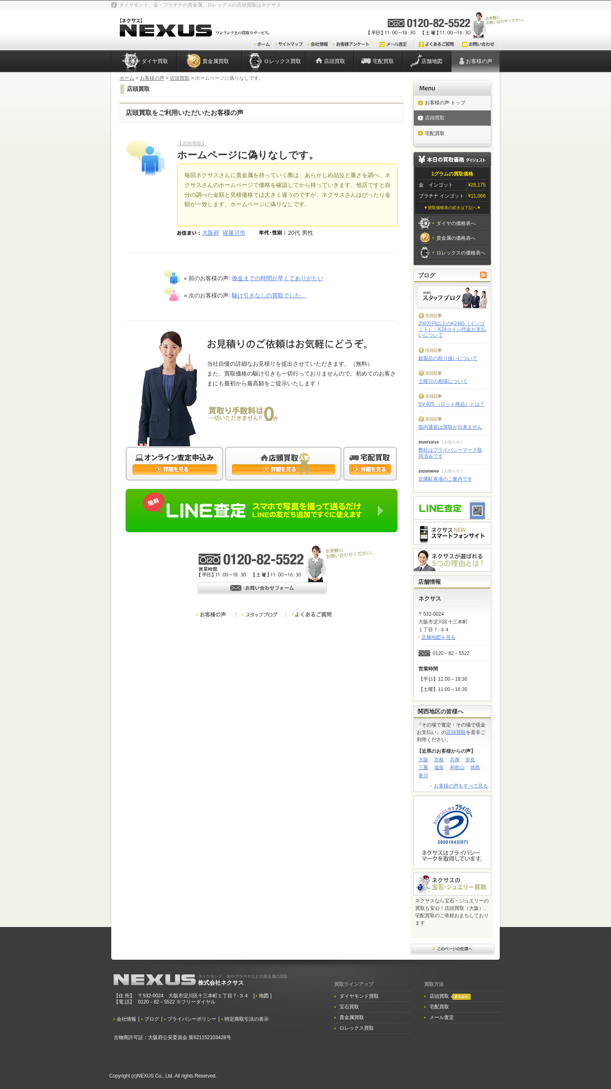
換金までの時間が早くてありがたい (277, 278)
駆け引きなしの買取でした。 (269, 295)
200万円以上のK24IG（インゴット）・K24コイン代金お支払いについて (452, 329)
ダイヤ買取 (155, 61)
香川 (423, 775)
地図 (264, 996)
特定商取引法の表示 (247, 1019)
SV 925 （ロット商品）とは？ (451, 404)
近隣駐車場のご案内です (445, 479)
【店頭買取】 (192, 143)
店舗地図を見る (438, 637)
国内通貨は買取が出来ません (450, 427)
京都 (439, 760)
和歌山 (457, 767)
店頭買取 (334, 61)
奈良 (470, 760)
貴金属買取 (215, 61)
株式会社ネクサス (243, 980)
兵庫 (455, 760)
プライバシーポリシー (191, 1019)
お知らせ (452, 442)
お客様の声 (479, 61)
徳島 (475, 767)
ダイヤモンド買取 (359, 996)
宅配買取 (383, 61)
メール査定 (441, 1017)
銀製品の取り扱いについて (447, 358)
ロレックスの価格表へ (460, 253)
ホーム (126, 78)
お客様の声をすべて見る (461, 786)
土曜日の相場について (442, 381)
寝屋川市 (233, 233)
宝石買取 (349, 1007)
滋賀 (439, 767)
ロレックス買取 (282, 61)
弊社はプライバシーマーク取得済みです (450, 453)
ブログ (151, 1019)
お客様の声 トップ (445, 103)
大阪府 (210, 233)
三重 (423, 767)
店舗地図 (432, 61)
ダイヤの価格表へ (456, 223)
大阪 (423, 760)
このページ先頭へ (452, 949)
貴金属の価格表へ (456, 238)
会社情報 (126, 1019)
